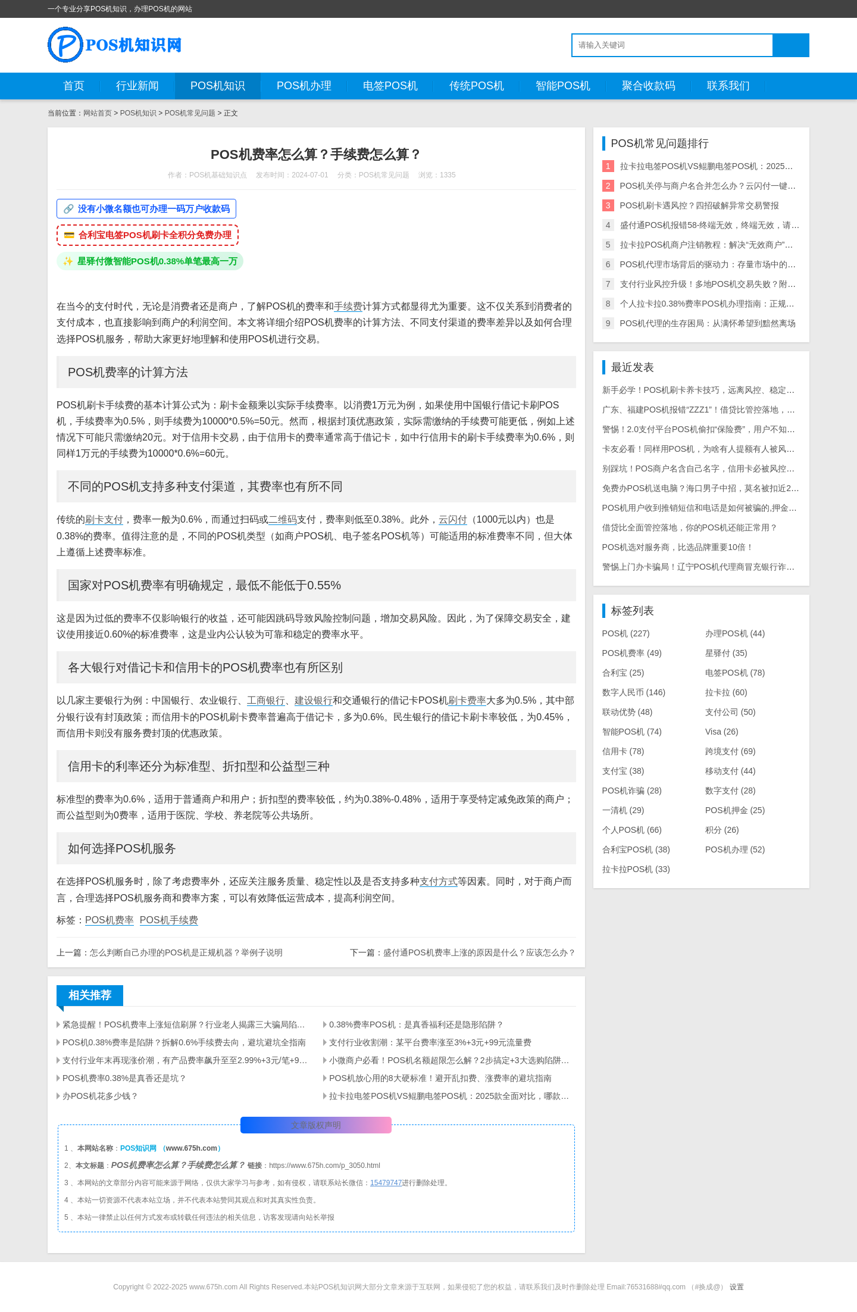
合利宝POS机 (636, 849)
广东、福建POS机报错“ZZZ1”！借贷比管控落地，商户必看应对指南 (727, 409)
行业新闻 (137, 86)
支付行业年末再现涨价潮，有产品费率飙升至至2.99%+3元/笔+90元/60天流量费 (185, 1060)
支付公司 (730, 712)
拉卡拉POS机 (636, 869)
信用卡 (623, 751)
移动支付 (730, 771)
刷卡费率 (467, 700)
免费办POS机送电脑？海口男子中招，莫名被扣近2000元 (708, 488)
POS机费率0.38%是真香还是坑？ (124, 1078)
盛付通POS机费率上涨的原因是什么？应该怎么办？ (479, 952)
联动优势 (627, 712)
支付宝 (623, 771)
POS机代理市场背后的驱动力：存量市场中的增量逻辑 (720, 264)
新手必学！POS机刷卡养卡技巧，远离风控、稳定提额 (702, 390)
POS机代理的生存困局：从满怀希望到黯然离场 (708, 323)
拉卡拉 (726, 692)
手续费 (348, 306)
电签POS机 (390, 86)
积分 (722, 830)
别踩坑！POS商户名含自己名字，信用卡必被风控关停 (702, 468)
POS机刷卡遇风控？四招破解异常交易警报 (700, 205)
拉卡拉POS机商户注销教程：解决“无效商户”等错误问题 (723, 244)
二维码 (282, 519)
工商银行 (266, 700)
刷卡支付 (104, 519)
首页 (74, 86)
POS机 (626, 633)
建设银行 (314, 700)
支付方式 (439, 881)
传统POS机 (476, 86)
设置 (737, 1287)
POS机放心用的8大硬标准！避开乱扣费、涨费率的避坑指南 (440, 1078)
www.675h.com (191, 1148)
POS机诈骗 (632, 790)
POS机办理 (304, 86)
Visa (722, 731)
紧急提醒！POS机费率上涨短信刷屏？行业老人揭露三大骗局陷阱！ (185, 1024)
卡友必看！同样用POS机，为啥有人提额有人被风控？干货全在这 (723, 449)
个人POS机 (632, 830)
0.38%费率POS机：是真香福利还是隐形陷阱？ (416, 1024)
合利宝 (623, 672)
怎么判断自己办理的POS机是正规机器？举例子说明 (186, 952)
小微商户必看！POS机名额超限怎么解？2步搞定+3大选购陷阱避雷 (452, 1060)
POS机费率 (109, 920)
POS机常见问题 (190, 113)
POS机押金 (735, 810)
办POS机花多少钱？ (100, 1096)
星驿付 (726, 653)
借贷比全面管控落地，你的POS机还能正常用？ (690, 527)
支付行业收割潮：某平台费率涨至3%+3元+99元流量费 (430, 1042)
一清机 (623, 810)
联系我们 (728, 86)
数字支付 (730, 790)
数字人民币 (634, 692)
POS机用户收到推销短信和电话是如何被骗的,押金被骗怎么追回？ (724, 508)
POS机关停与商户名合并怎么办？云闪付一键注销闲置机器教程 (737, 185)
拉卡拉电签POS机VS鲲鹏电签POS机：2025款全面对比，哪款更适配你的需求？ (452, 1096)
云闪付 (453, 519)
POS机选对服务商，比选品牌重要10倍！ (678, 547)
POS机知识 (217, 86)
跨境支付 (730, 751)
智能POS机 (563, 86)
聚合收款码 (648, 86)
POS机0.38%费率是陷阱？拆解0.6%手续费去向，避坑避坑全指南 (184, 1042)
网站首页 (97, 113)
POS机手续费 (169, 920)
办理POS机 (735, 633)
